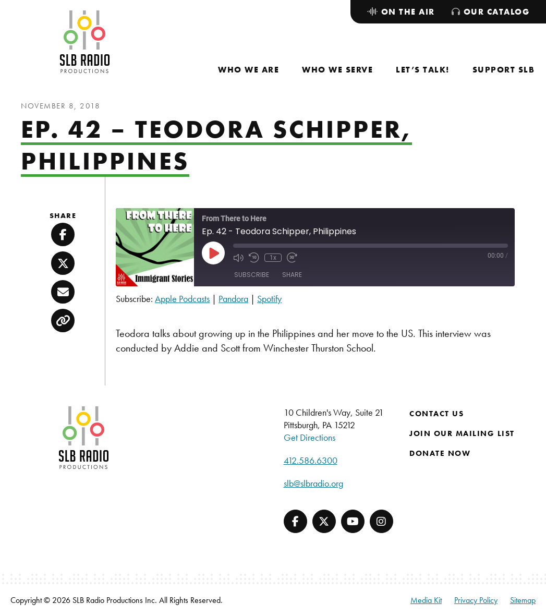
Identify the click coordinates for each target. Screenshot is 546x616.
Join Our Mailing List (462, 433)
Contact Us (436, 413)
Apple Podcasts (182, 299)
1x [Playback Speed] (273, 257)
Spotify (269, 299)
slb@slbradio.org (313, 483)
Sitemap (523, 600)
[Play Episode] (213, 252)
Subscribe (251, 274)
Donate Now (439, 453)
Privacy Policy (476, 600)
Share (292, 274)
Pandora (233, 299)
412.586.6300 (310, 460)
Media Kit (426, 600)
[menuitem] (248, 69)
